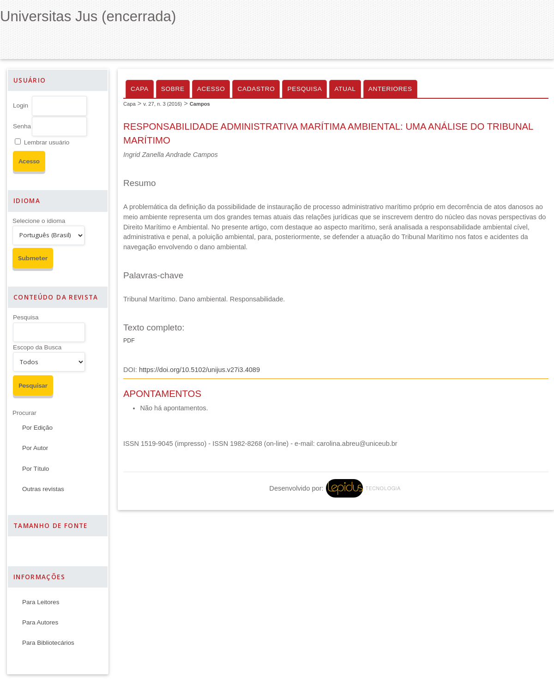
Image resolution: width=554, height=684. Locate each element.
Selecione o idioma (38, 220)
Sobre (173, 88)
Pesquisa (26, 317)
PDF (129, 340)
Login (20, 105)
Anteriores (390, 88)
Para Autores (40, 622)
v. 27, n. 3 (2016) (162, 104)
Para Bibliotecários (48, 642)
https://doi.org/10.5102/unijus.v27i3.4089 (199, 369)
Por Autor (35, 447)
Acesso (211, 88)
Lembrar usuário (46, 142)
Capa (140, 88)
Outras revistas (43, 489)
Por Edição (37, 427)
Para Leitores (40, 602)
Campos (200, 104)
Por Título (35, 468)
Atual (344, 88)
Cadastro (256, 88)
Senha (22, 126)
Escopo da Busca (37, 347)
